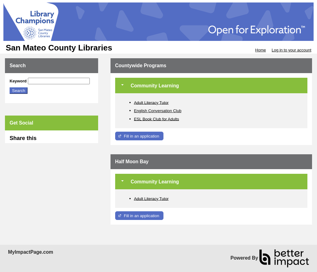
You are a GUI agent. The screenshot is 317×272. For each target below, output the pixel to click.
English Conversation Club (157, 110)
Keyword (18, 81)
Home (260, 50)
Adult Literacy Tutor (151, 102)
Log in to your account (291, 50)
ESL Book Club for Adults (156, 118)
